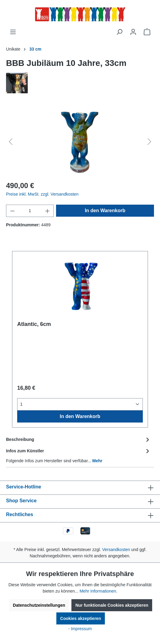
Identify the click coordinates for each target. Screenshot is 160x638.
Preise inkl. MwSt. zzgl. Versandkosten (42, 194)
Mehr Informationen (98, 591)
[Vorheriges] (10, 141)
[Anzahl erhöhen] (47, 211)
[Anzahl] (30, 211)
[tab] (78, 439)
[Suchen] (119, 32)
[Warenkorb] (147, 32)
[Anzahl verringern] (12, 211)
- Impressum (80, 628)
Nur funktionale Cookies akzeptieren (111, 605)
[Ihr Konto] (133, 32)
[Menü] (13, 32)
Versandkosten (116, 549)
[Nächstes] (149, 141)
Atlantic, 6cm (34, 324)
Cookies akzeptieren (80, 618)
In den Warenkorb (105, 210)
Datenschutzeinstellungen (39, 605)
